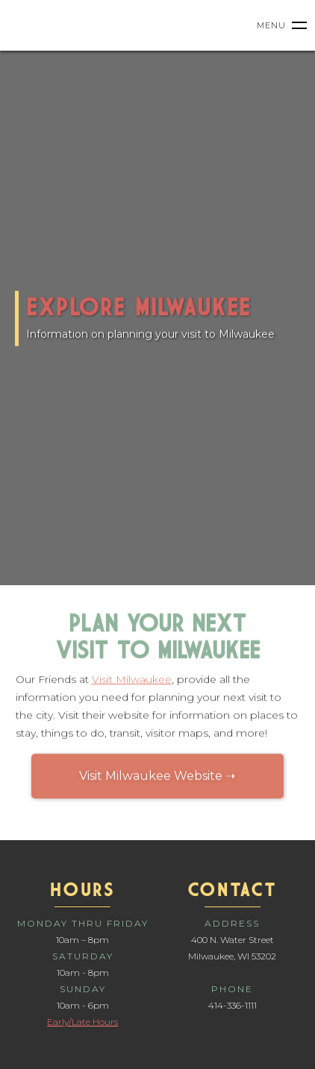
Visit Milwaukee (132, 681)
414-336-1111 (232, 1005)
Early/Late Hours (82, 1021)
